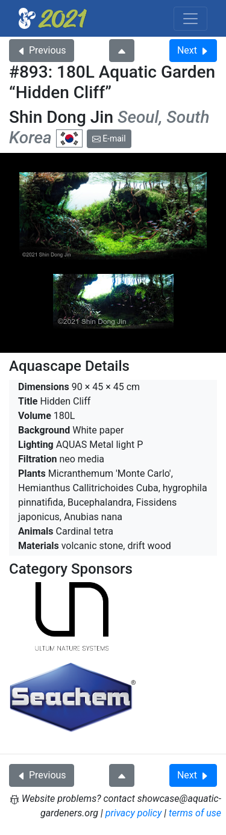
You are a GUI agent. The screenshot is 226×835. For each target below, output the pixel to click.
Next (193, 50)
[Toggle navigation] (190, 19)
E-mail (109, 138)
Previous (41, 50)
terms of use (195, 813)
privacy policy (133, 813)
